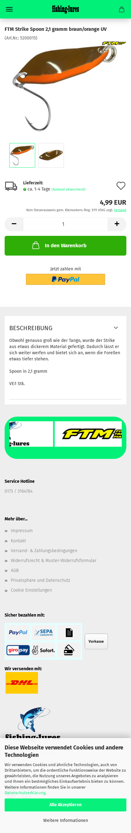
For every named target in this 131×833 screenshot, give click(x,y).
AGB (15, 570)
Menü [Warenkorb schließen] (9, 9)
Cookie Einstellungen (31, 590)
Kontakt (18, 541)
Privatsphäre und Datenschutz (40, 580)
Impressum (22, 530)
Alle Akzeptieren (65, 804)
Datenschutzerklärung (25, 792)
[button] (14, 224)
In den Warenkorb (59, 245)
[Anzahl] (65, 224)
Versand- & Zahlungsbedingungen (44, 550)
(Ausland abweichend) (69, 189)
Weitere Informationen (65, 820)
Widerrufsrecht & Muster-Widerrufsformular (53, 560)
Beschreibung (31, 328)
